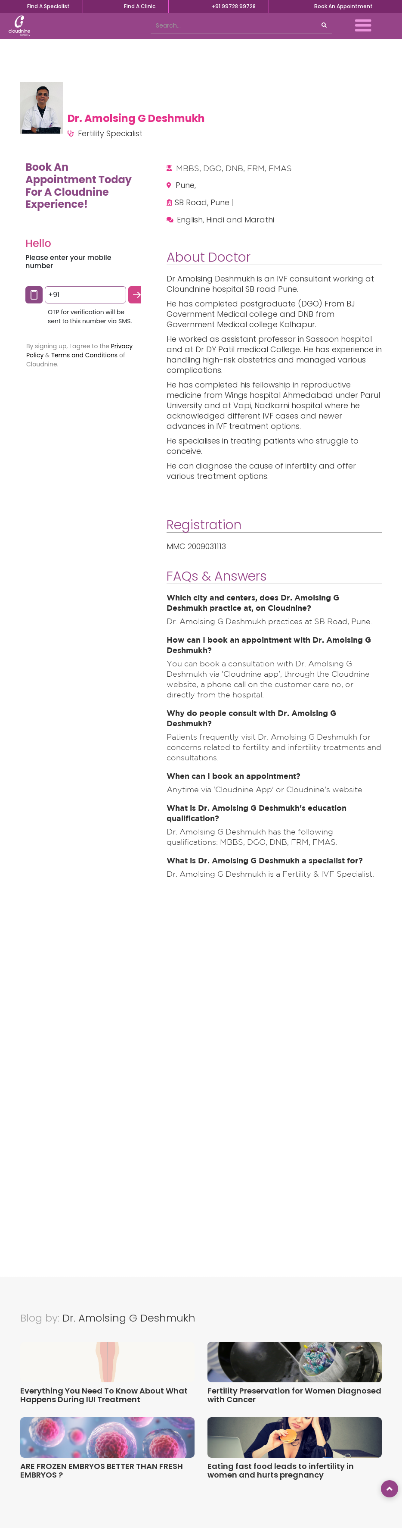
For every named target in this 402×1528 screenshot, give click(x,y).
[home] (19, 26)
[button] (363, 26)
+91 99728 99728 (234, 6)
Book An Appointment (343, 6)
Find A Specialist (48, 6)
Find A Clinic (139, 6)
